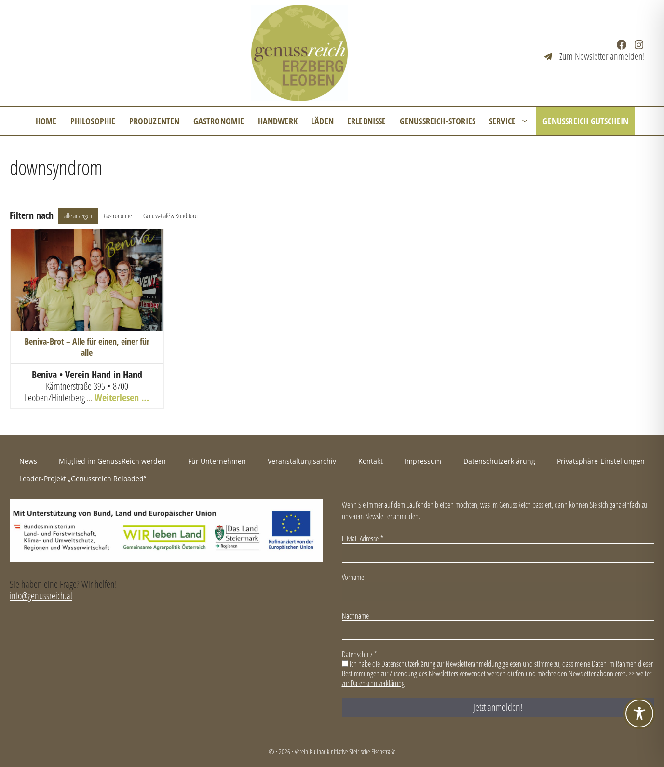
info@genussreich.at (41, 595)
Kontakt (370, 461)
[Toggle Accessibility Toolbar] (639, 713)
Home (46, 121)
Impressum (423, 461)
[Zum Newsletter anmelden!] (594, 56)
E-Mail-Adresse (362, 538)
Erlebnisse (366, 121)
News (28, 461)
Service (512, 121)
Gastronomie (218, 121)
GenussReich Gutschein (585, 121)
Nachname (355, 615)
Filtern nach (32, 215)
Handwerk (278, 121)
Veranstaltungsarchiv (302, 461)
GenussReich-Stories (437, 121)
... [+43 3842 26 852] (91, 397)
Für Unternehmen (217, 461)
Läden (322, 121)
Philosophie (93, 121)
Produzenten (154, 121)
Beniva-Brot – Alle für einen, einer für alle (87, 347)
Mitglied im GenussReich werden (112, 461)
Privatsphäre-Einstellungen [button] (601, 461)
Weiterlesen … (122, 397)
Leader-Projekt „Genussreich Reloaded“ (82, 478)
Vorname (353, 577)
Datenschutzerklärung (499, 461)
